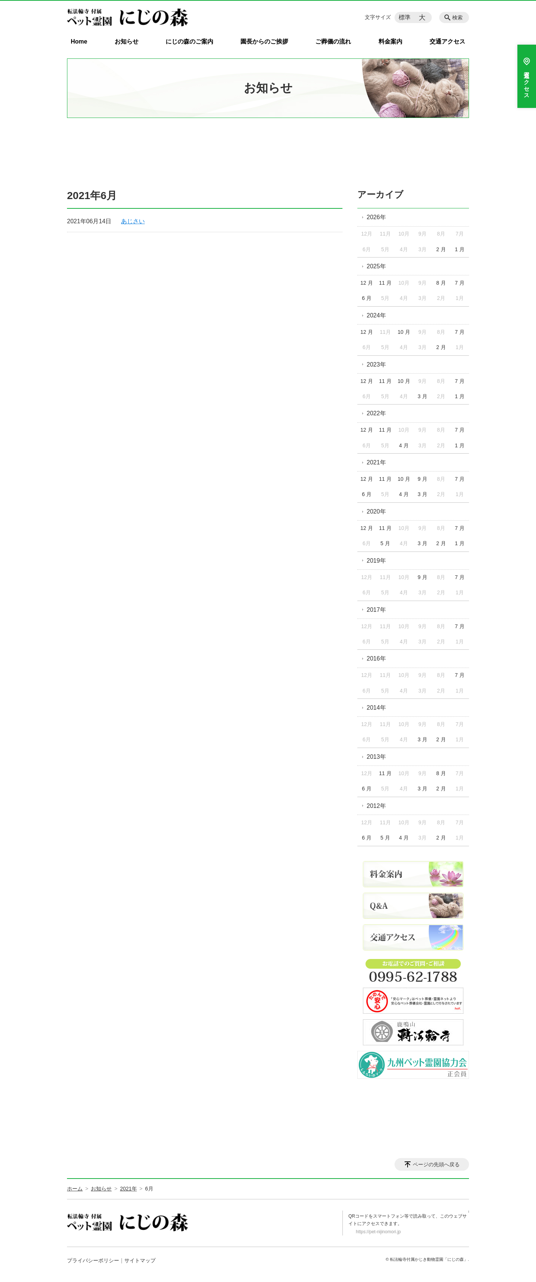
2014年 (376, 707)
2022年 (376, 413)
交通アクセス (447, 41)
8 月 (441, 283)
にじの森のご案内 (189, 41)
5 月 (385, 543)
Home (79, 41)
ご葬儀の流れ (333, 41)
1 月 (460, 249)
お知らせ (126, 41)
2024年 (376, 315)
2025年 (376, 266)
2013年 (376, 757)
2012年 (376, 806)
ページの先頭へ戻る (436, 1164)
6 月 (366, 298)
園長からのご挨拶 (264, 41)
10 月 (404, 332)
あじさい (133, 221)
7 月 (460, 283)
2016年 (376, 658)
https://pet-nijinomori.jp (378, 1231)
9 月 (422, 479)
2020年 (376, 511)
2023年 (376, 364)
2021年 (376, 462)
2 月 (441, 249)
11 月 (385, 283)
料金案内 (390, 41)
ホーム (75, 1189)
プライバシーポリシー (93, 1260)
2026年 (376, 217)
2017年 (376, 610)
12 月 (366, 283)
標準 (405, 17)
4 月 (404, 445)
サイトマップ (140, 1260)
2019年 (376, 560)
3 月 (422, 396)
